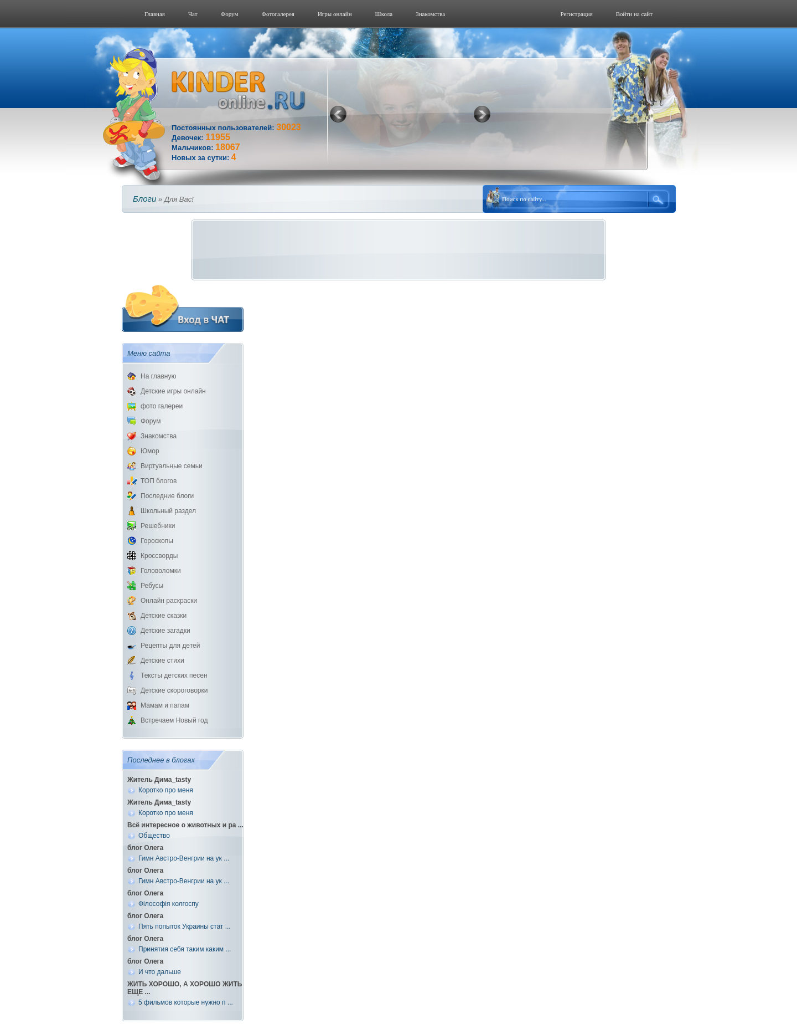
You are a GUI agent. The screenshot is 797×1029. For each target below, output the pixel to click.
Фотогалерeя (277, 14)
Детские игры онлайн (173, 391)
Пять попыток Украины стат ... (184, 926)
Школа (384, 14)
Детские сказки (164, 616)
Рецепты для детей (170, 645)
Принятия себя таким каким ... (184, 949)
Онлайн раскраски (169, 601)
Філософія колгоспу (168, 904)
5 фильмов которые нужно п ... (185, 1002)
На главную (158, 376)
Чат (193, 14)
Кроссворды (159, 556)
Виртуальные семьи (172, 466)
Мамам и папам (165, 705)
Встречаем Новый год (174, 720)
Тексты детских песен (174, 675)
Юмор (150, 451)
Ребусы (152, 586)
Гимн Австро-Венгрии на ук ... (183, 858)
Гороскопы (157, 541)
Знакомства (430, 14)
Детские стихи (162, 660)
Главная (154, 14)
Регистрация (576, 14)
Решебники (158, 526)
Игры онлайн (335, 14)
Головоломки (161, 571)
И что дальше (159, 972)
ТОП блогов (159, 481)
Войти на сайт (634, 14)
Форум (230, 14)
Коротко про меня (165, 790)
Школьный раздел (168, 511)
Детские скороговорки (174, 690)
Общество (154, 835)
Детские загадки (165, 630)
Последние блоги (167, 496)
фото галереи (162, 406)
